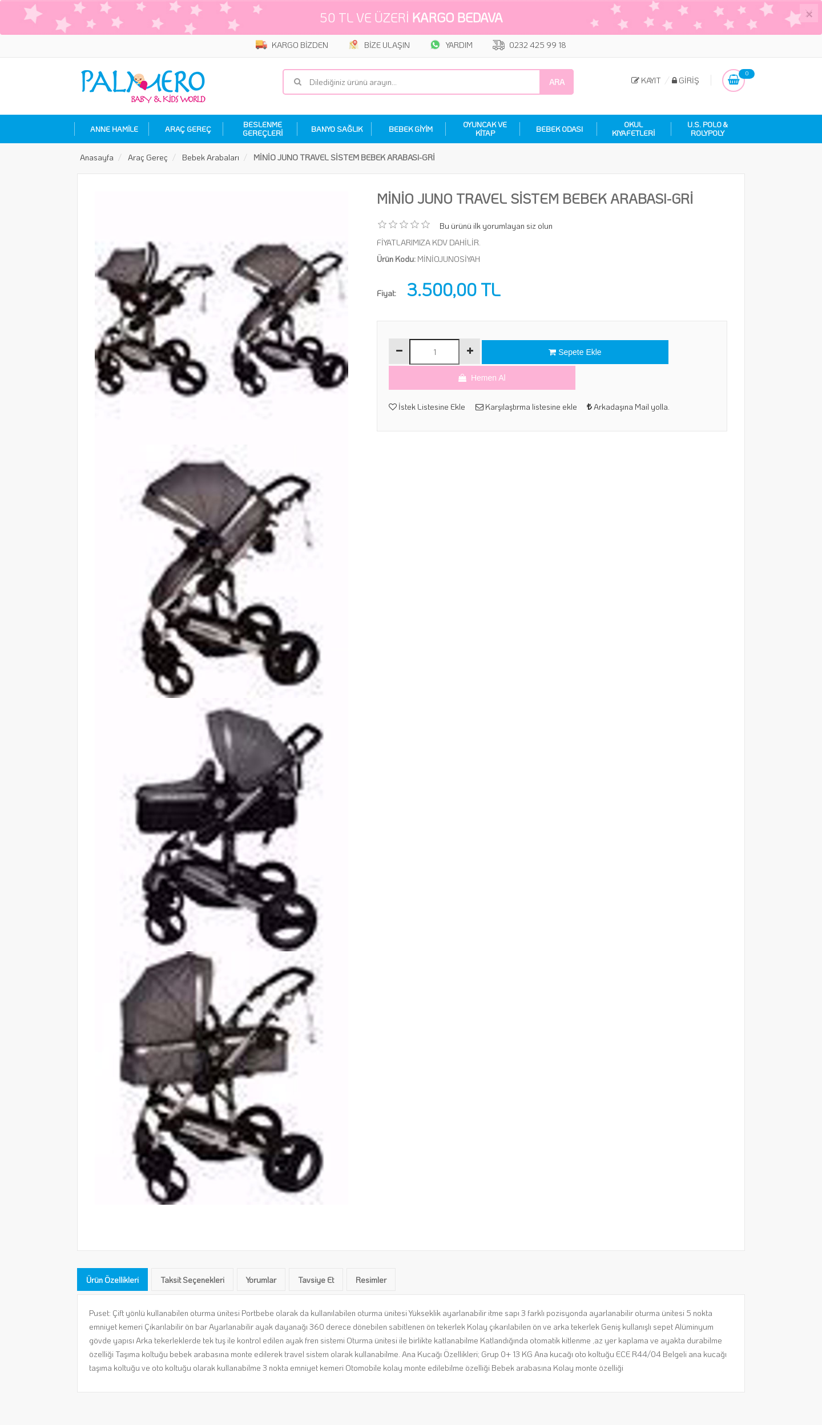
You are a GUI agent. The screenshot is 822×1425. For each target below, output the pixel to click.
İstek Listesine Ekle (427, 379)
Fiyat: (386, 291)
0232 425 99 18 (541, 44)
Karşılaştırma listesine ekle (529, 379)
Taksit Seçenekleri (192, 1278)
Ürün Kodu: (396, 257)
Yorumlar (261, 1278)
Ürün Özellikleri (112, 1278)
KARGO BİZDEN (281, 44)
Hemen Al (654, 350)
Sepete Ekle (539, 350)
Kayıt (646, 77)
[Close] (809, 13)
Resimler (371, 1278)
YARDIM (455, 44)
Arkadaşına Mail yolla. (634, 379)
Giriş (685, 77)
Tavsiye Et (316, 1278)
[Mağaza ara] (428, 79)
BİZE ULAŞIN (375, 44)
